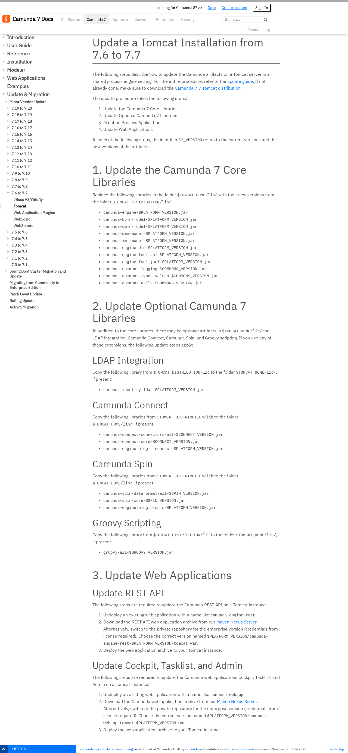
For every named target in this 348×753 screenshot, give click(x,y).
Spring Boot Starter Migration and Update (38, 274)
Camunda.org (258, 29)
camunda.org (89, 749)
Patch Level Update (26, 294)
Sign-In (261, 7)
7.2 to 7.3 (19, 251)
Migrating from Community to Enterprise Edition (34, 285)
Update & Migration (28, 94)
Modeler (16, 70)
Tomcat (20, 206)
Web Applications (26, 78)
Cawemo (142, 19)
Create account (234, 7)
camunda (191, 749)
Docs (212, 7)
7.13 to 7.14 (21, 147)
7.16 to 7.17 (21, 127)
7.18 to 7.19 (21, 114)
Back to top (335, 749)
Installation (19, 62)
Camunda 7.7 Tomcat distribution (208, 88)
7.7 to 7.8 (19, 186)
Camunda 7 (96, 19)
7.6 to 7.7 (19, 193)
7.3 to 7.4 (19, 245)
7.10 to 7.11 (21, 167)
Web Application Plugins (34, 212)
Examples (18, 86)
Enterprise (165, 19)
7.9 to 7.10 (20, 173)
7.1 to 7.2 (19, 258)
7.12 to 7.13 (21, 154)
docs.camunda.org (119, 749)
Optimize (120, 19)
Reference (18, 54)
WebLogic (22, 219)
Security (188, 19)
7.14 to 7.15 (21, 140)
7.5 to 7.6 (19, 232)
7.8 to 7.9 (19, 180)
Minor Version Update (28, 101)
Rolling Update (22, 300)
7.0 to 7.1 (19, 264)
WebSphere (23, 225)
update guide (240, 81)
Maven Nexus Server (236, 622)
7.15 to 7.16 (21, 134)
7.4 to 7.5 (19, 238)
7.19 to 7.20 (21, 108)
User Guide (19, 45)
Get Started (70, 19)
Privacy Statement (241, 749)
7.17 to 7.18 (21, 121)
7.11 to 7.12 (21, 160)
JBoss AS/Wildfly (28, 199)
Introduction (20, 37)
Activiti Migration (24, 307)
